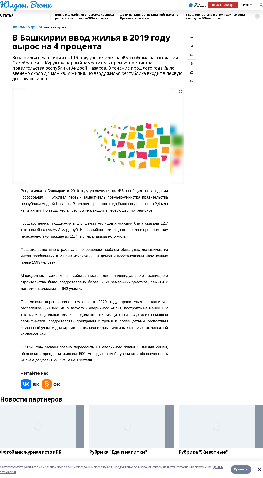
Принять (241, 469)
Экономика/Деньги (27, 27)
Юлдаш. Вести (25, 4)
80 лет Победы (223, 5)
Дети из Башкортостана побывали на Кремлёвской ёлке (149, 16)
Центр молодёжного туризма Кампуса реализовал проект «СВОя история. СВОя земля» (84, 16)
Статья (6, 15)
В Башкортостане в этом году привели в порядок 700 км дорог (215, 16)
